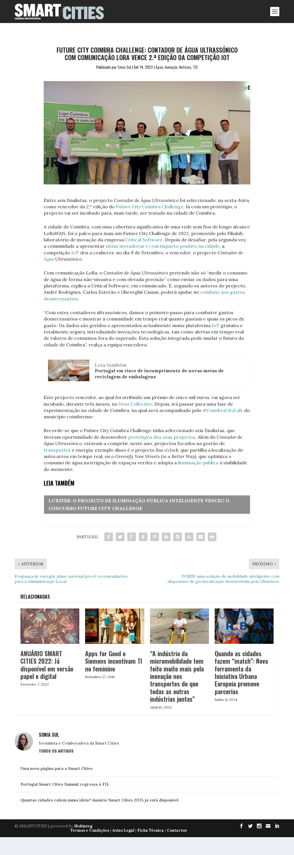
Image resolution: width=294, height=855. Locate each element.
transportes (57, 450)
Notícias (185, 67)
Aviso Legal (123, 830)
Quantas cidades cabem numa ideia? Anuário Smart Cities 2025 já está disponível (99, 800)
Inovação (171, 67)
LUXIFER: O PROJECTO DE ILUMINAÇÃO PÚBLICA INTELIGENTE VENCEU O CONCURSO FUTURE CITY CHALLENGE (139, 504)
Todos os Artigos (56, 751)
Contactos (177, 830)
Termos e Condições (89, 830)
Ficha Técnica (150, 830)
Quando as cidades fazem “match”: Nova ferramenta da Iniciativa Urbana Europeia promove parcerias (241, 672)
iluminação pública (198, 462)
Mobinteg (83, 826)
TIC (195, 67)
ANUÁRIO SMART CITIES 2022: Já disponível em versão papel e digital (46, 665)
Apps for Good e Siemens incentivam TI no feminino (113, 661)
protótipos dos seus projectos (161, 437)
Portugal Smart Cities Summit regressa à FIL (64, 784)
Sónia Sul (124, 67)
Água (159, 67)
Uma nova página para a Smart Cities (56, 768)
